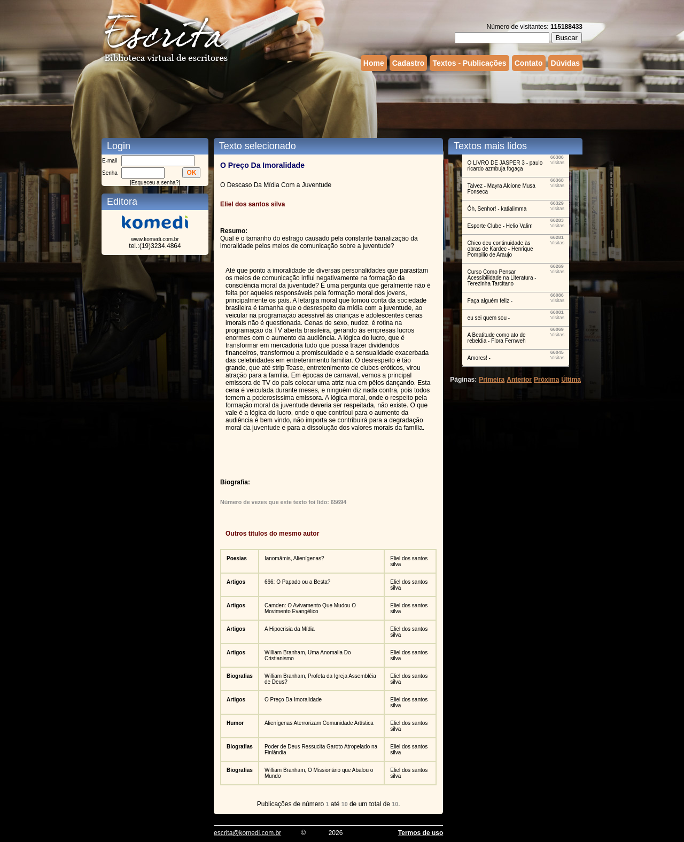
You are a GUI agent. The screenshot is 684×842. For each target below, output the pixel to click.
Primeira (491, 379)
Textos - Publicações (469, 63)
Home (373, 63)
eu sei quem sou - (489, 318)
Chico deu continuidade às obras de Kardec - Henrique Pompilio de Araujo (500, 249)
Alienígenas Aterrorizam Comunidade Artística (319, 723)
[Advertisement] (342, 103)
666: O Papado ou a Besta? (297, 582)
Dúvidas (565, 63)
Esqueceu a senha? (154, 183)
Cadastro (408, 63)
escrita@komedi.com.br (247, 833)
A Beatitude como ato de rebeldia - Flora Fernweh (497, 338)
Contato (529, 63)
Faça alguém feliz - (490, 301)
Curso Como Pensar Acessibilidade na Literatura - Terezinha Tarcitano (502, 278)
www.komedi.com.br (154, 239)
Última (571, 379)
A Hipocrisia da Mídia (290, 629)
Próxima (546, 379)
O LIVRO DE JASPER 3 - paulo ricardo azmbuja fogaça (505, 166)
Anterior (519, 379)
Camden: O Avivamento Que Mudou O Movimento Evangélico (310, 608)
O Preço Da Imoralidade (293, 699)
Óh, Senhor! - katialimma (497, 209)
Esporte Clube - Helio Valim (500, 226)
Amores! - (479, 358)
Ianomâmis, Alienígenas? (294, 558)
